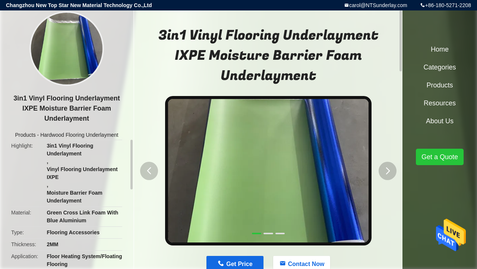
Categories (439, 67)
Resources (440, 103)
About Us (440, 121)
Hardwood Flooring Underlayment (79, 135)
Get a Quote (439, 157)
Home (440, 49)
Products (25, 135)
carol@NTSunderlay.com (378, 5)
